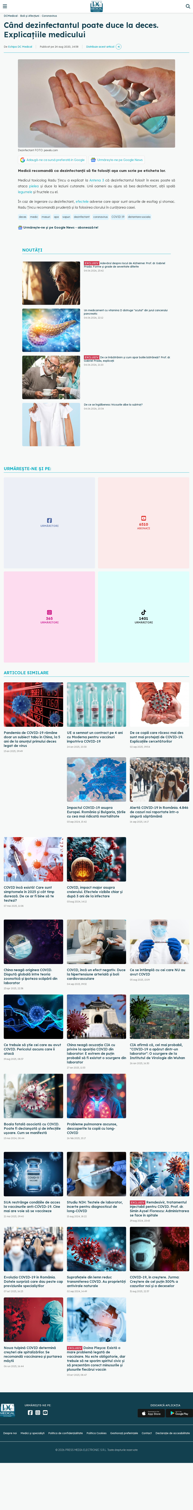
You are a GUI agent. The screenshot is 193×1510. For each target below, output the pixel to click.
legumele (25, 192)
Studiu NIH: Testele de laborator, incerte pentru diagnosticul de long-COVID (95, 1206)
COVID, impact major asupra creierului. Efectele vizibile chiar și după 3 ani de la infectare (95, 891)
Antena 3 (96, 180)
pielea (33, 186)
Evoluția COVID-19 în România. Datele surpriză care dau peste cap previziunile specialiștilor (33, 1281)
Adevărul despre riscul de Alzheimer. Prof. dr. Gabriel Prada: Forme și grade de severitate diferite (124, 264)
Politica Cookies (96, 1433)
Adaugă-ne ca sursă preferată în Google (56, 160)
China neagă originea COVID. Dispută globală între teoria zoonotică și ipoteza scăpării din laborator (30, 976)
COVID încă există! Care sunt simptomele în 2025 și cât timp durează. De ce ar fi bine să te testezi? (29, 894)
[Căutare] (188, 6)
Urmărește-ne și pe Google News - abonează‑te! (60, 227)
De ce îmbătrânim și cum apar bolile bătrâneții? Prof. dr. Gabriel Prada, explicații (127, 358)
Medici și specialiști (32, 1433)
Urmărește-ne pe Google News (120, 160)
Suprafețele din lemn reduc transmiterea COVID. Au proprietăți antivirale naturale (96, 1281)
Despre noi (10, 1433)
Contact (147, 1433)
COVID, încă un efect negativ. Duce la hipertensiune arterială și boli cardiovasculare (96, 974)
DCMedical (11, 16)
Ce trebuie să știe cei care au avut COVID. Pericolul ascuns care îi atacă (32, 1049)
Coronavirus (49, 16)
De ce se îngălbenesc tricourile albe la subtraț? (113, 404)
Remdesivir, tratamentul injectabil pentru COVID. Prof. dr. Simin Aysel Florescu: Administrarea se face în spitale (159, 1208)
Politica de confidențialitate (65, 1433)
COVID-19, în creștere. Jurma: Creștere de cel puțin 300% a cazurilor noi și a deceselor (154, 1281)
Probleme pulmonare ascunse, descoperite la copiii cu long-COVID (92, 1128)
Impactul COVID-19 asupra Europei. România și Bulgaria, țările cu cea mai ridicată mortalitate (96, 811)
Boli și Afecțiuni (29, 16)
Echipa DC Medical (20, 46)
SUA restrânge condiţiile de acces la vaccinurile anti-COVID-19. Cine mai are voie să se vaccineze (32, 1206)
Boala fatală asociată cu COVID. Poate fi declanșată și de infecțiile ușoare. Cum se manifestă (32, 1128)
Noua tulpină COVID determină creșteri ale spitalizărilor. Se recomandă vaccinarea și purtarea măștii (33, 1354)
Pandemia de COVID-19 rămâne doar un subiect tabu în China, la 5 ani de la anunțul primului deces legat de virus (32, 739)
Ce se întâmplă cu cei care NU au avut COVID (157, 972)
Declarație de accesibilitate (172, 1433)
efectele (83, 201)
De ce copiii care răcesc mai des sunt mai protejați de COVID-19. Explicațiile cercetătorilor (156, 737)
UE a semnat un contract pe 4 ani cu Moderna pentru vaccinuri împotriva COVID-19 (95, 737)
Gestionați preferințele (124, 1433)
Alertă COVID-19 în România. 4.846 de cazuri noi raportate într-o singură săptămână (159, 811)
